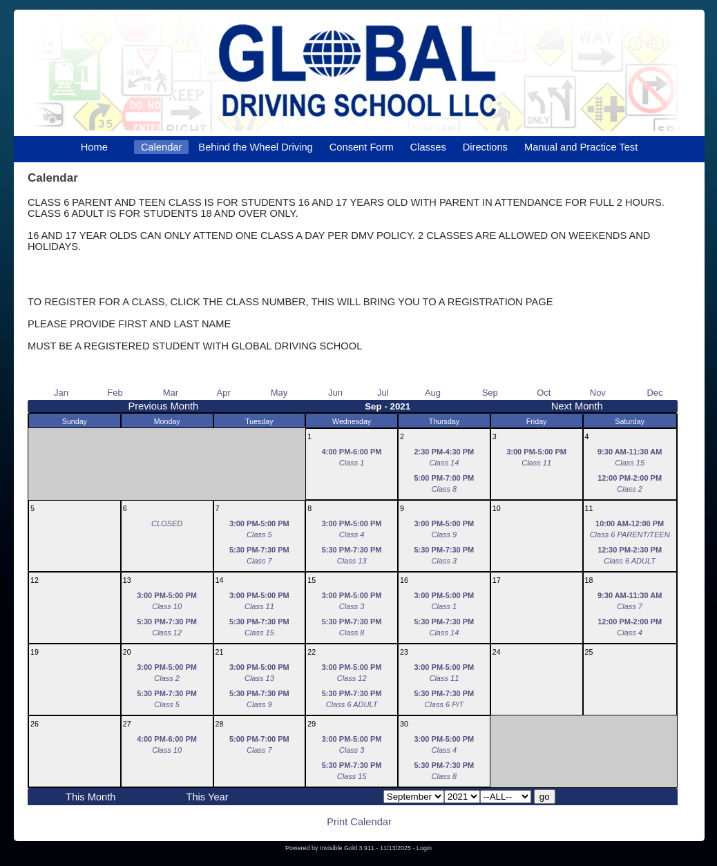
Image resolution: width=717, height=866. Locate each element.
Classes (428, 147)
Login (424, 848)
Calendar (161, 147)
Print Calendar (359, 821)
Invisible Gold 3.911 (348, 848)
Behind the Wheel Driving (255, 147)
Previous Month (163, 406)
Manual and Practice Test (581, 147)
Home (94, 147)
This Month (91, 796)
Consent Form (361, 147)
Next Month (577, 406)
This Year (207, 796)
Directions (485, 147)
